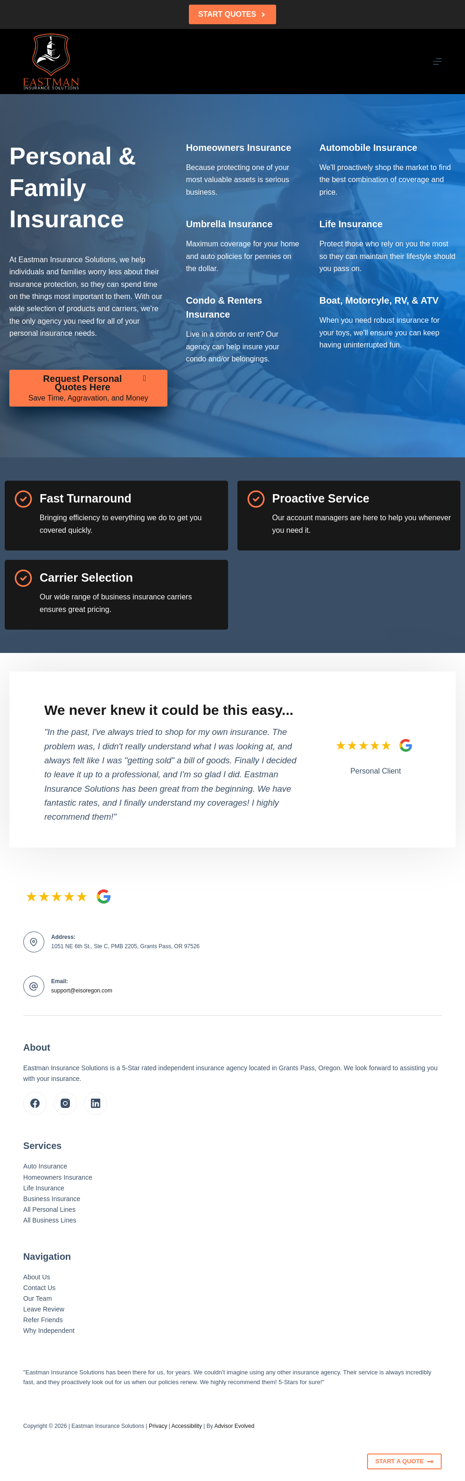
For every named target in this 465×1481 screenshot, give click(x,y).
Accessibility (187, 1426)
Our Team (37, 1298)
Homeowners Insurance (57, 1177)
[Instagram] (65, 1103)
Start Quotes (232, 14)
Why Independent (49, 1330)
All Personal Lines (49, 1209)
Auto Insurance (45, 1166)
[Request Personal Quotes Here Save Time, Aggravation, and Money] (88, 388)
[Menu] (437, 61)
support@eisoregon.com (81, 990)
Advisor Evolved (234, 1426)
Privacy (158, 1426)
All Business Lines (49, 1220)
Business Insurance (51, 1198)
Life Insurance (43, 1188)
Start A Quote (404, 1461)
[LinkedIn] (95, 1103)
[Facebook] (35, 1103)
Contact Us (39, 1287)
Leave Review (43, 1309)
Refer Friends (43, 1320)
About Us (36, 1277)
